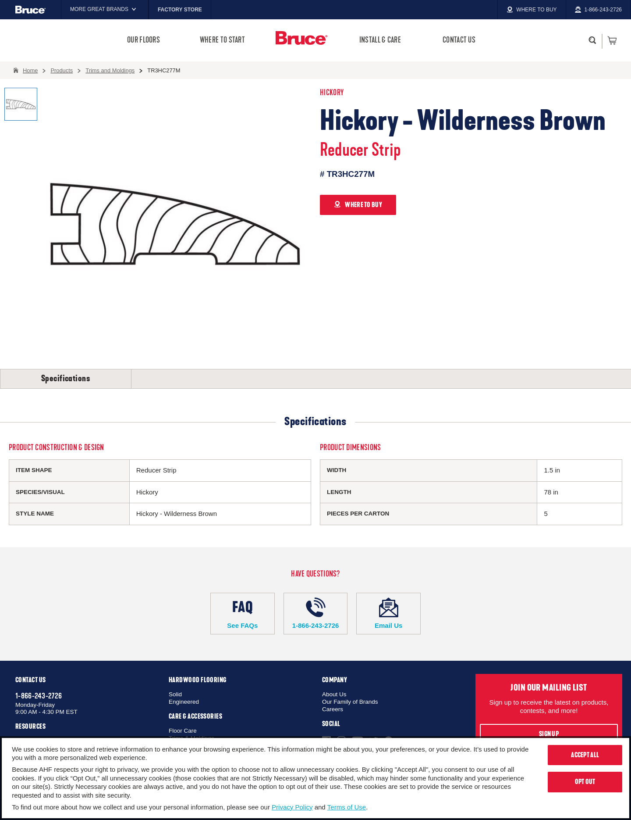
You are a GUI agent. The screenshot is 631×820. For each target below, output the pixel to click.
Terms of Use (346, 807)
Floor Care (183, 730)
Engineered (184, 701)
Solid (175, 694)
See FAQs (242, 613)
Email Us (388, 613)
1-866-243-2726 (315, 613)
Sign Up (549, 734)
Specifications (65, 378)
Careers (332, 709)
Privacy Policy (292, 807)
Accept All (585, 755)
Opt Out (585, 781)
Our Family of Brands (350, 701)
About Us (334, 694)
